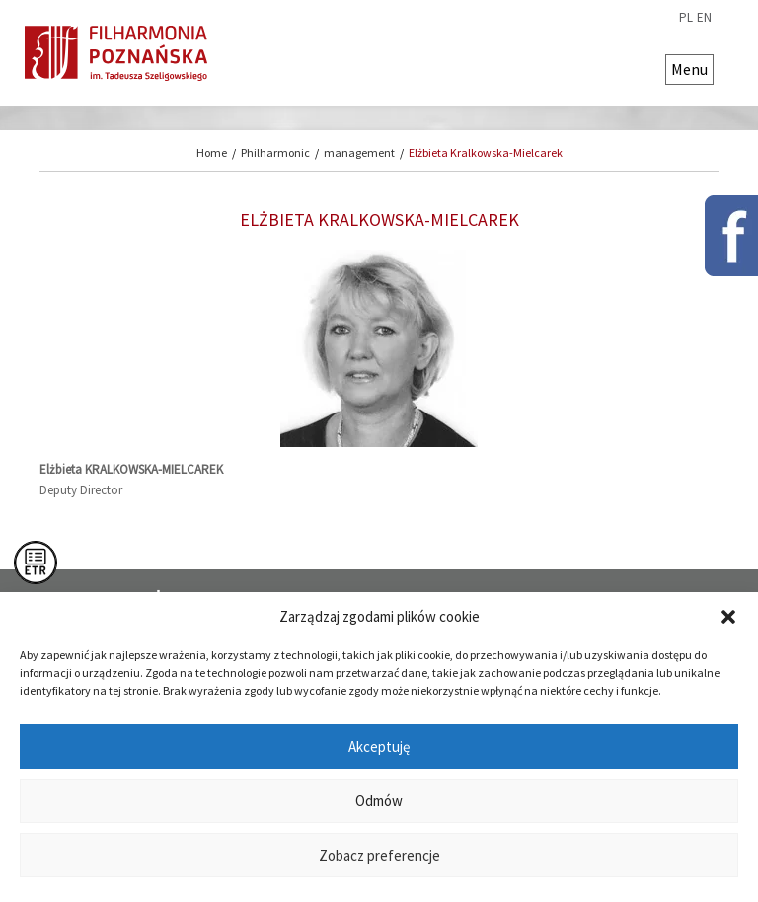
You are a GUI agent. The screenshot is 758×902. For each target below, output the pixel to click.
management (359, 152)
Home (211, 152)
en (704, 18)
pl (686, 18)
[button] (728, 617)
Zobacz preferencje (379, 855)
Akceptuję (379, 746)
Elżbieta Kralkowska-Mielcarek (486, 152)
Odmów (379, 800)
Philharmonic (275, 152)
